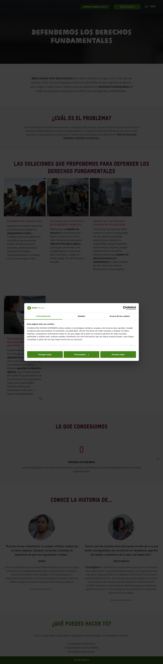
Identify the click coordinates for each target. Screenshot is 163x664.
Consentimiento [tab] (43, 316)
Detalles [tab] (81, 316)
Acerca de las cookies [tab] (120, 316)
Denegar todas (44, 354)
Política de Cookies (111, 345)
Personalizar (81, 354)
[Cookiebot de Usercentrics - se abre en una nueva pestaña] (125, 308)
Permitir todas (118, 354)
